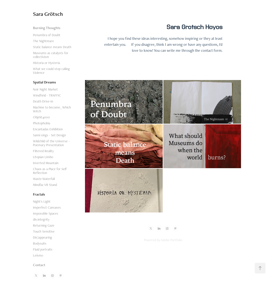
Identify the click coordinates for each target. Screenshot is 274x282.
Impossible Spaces (45, 213)
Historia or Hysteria (46, 63)
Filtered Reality (43, 151)
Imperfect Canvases (47, 207)
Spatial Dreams (44, 82)
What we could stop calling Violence (51, 71)
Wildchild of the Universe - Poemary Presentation (51, 143)
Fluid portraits (42, 249)
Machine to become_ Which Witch (52, 109)
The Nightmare (43, 41)
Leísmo (38, 255)
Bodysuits (39, 243)
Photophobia (41, 123)
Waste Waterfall (44, 179)
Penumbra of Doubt (46, 35)
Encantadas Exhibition (48, 129)
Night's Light (42, 201)
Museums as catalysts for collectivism (50, 55)
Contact (39, 265)
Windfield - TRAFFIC (47, 95)
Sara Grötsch (48, 14)
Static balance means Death (52, 47)
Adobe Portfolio (171, 240)
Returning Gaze (43, 225)
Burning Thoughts (46, 27)
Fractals (39, 194)
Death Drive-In (43, 101)
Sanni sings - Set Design (49, 135)
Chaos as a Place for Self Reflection (50, 171)
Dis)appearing (42, 237)
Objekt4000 (41, 117)
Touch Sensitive (44, 231)
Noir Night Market (45, 89)
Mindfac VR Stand (45, 185)
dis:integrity (41, 219)
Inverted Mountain (45, 163)
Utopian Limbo (43, 157)
